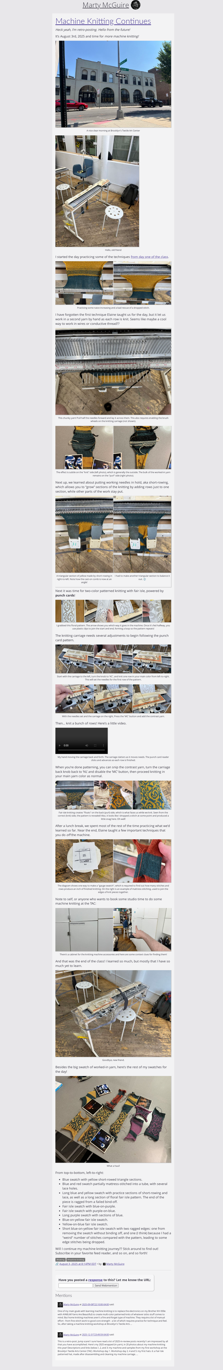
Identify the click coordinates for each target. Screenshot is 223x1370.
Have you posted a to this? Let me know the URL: (105, 1280)
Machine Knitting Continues (103, 21)
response (95, 1280)
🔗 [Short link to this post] (57, 1264)
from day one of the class (149, 257)
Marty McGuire (113, 1264)
